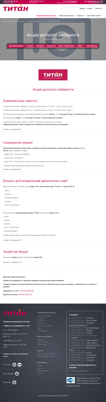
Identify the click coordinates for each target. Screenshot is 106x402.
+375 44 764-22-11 (78, 358)
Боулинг (30, 46)
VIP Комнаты (92, 46)
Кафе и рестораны (66, 16)
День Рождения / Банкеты (47, 354)
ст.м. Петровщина (70, 1)
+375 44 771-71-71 (78, 318)
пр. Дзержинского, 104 (93, 1)
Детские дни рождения (46, 356)
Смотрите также (94, 16)
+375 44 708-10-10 (78, 330)
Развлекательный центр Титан (13, 21)
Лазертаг (40, 46)
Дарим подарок (43, 371)
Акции (89, 8)
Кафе (80, 46)
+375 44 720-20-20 (78, 343)
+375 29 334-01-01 (78, 348)
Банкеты (80, 16)
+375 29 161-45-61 (78, 340)
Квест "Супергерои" (66, 46)
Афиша (82, 8)
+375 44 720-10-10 (36, 1)
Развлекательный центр (46, 16)
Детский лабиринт (53, 21)
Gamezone (51, 46)
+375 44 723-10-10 (78, 328)
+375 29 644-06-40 (78, 345)
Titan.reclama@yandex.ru (80, 371)
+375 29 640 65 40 (27, 291)
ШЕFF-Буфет (42, 345)
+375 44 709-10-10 (10, 1)
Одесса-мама (42, 342)
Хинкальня (41, 340)
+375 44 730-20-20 (78, 321)
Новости (98, 8)
